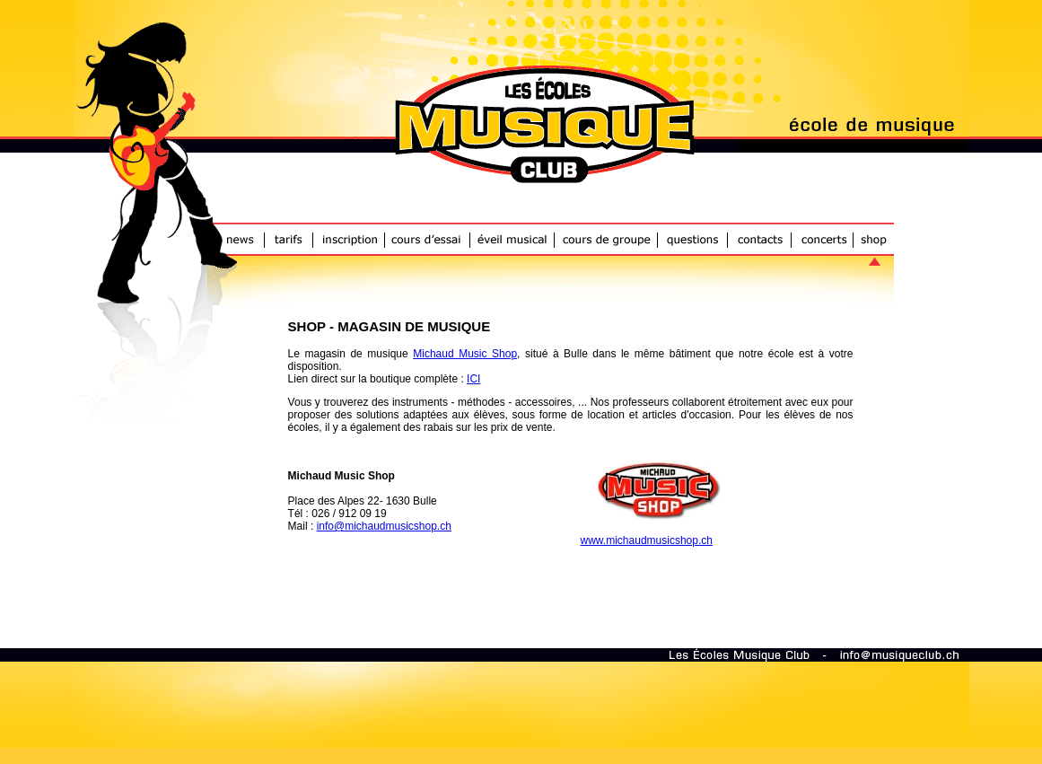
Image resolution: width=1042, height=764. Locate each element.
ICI (473, 379)
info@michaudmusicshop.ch (384, 526)
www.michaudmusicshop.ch (647, 540)
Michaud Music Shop (465, 353)
